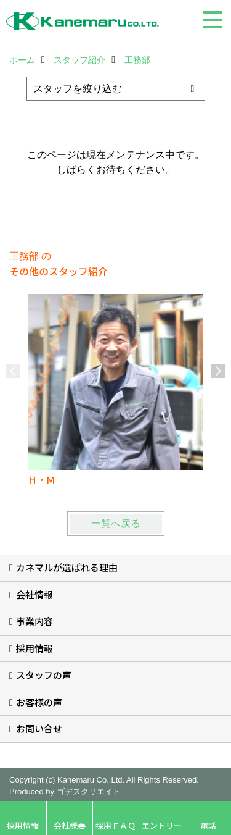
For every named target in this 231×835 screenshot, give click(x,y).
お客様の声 (39, 701)
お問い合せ (39, 728)
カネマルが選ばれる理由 (67, 567)
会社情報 (34, 594)
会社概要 (70, 825)
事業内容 (34, 621)
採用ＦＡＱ (115, 825)
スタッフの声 (43, 674)
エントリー (162, 825)
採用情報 (34, 648)
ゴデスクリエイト (89, 791)
